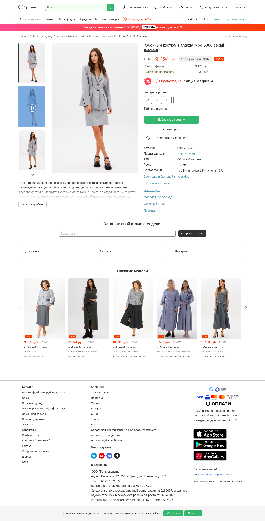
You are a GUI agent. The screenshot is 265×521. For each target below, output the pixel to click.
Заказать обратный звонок (230, 19)
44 (147, 100)
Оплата (95, 403)
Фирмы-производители (105, 435)
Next (246, 307)
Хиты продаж (66, 19)
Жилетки (27, 424)
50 (177, 100)
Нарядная (85, 19)
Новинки (49, 19)
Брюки (26, 397)
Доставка (97, 397)
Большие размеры (107, 19)
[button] (32, 41)
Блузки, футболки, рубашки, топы (43, 392)
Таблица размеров (156, 108)
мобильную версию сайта (215, 474)
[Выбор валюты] (240, 7)
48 (167, 100)
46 (157, 100)
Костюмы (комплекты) (36, 440)
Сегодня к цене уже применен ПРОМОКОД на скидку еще (133, 27)
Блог (94, 424)
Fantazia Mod (186, 154)
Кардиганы (29, 429)
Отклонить (173, 513)
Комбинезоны (31, 435)
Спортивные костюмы (36, 451)
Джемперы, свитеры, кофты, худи (43, 408)
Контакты (97, 419)
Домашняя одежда (34, 413)
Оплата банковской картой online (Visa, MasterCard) (124, 429)
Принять (193, 513)
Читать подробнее (32, 204)
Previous (19, 307)
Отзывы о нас (100, 392)
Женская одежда (29, 19)
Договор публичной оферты (108, 440)
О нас (94, 413)
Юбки (25, 461)
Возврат (96, 408)
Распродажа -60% (136, 19)
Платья (26, 445)
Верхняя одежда (32, 403)
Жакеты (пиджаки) (33, 419)
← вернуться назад (234, 36)
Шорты (26, 456)
